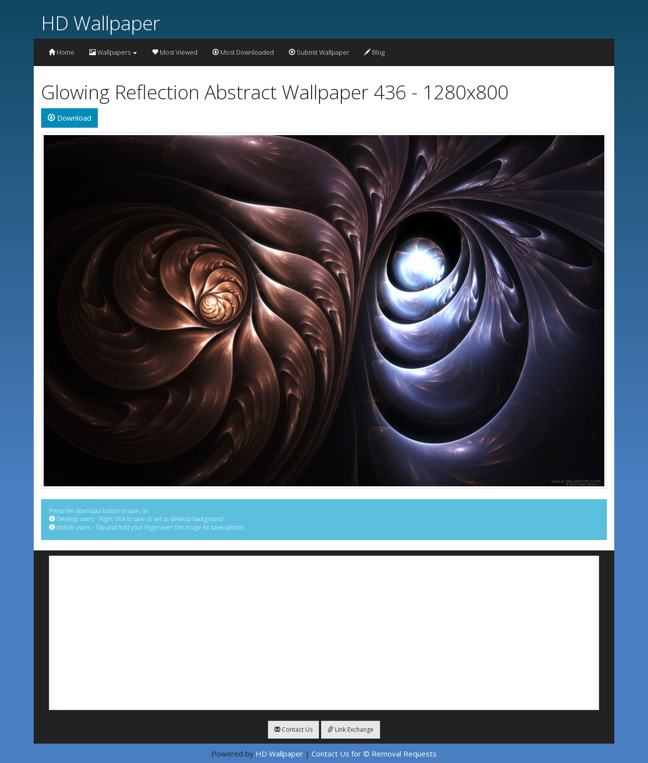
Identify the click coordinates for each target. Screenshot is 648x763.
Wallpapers (113, 52)
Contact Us (293, 729)
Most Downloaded (243, 52)
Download (69, 118)
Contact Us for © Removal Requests (374, 754)
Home (61, 52)
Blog (374, 52)
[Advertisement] (324, 632)
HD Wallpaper (100, 22)
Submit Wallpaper (319, 52)
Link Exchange (350, 729)
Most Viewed (174, 52)
